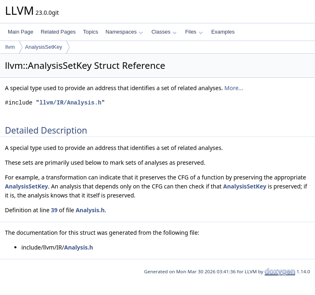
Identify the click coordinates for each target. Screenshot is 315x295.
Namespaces (124, 32)
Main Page (20, 32)
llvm (10, 47)
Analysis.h (90, 210)
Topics (90, 32)
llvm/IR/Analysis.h (70, 103)
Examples (223, 32)
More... (233, 88)
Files (194, 32)
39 (54, 210)
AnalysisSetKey (43, 47)
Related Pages (58, 32)
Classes (164, 32)
